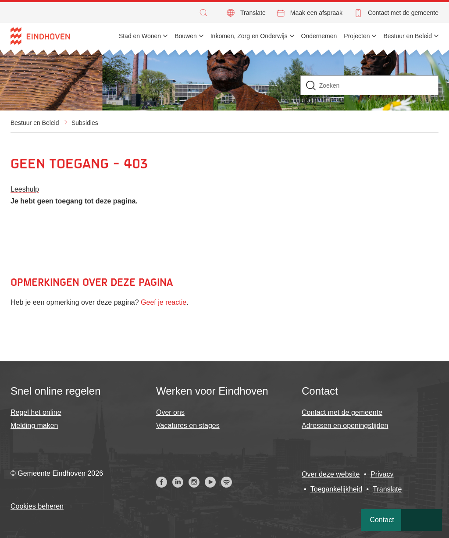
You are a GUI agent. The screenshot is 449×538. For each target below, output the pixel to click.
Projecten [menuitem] (357, 35)
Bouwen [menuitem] (186, 35)
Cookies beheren (37, 506)
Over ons (170, 412)
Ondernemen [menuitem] (319, 35)
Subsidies (84, 122)
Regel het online (36, 412)
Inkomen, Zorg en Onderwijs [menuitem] (249, 35)
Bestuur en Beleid (35, 122)
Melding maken (34, 425)
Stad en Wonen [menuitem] (140, 35)
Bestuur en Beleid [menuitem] (407, 35)
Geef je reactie (163, 302)
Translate (253, 12)
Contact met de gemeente (403, 12)
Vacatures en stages (188, 425)
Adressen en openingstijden (345, 425)
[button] (205, 12)
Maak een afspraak (316, 12)
